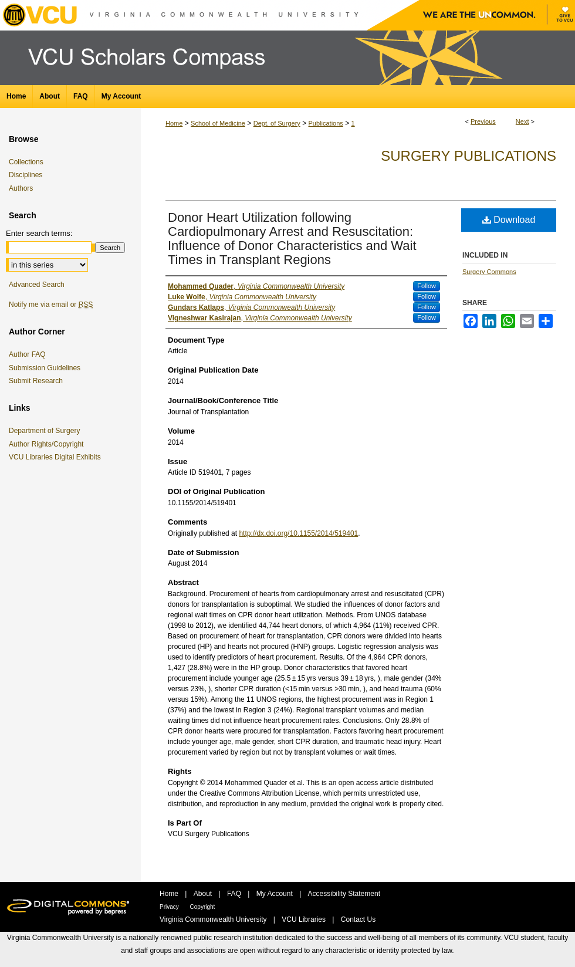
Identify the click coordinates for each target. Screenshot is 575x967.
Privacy (170, 907)
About (204, 894)
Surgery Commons (489, 271)
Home (173, 123)
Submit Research (36, 381)
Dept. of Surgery (276, 123)
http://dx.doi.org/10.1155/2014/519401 (298, 533)
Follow (426, 285)
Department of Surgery (46, 431)
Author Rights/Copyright (48, 444)
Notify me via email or (51, 304)
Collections (26, 162)
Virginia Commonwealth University (214, 919)
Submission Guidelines (44, 368)
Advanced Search (37, 284)
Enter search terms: (39, 233)
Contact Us (358, 919)
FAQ (235, 894)
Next (522, 121)
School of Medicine (218, 123)
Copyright (202, 907)
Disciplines (25, 175)
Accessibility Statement (344, 894)
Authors (21, 188)
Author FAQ (27, 354)
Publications (326, 123)
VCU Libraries (304, 919)
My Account (275, 894)
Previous (483, 121)
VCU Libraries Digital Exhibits (57, 457)
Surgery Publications (468, 156)
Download (509, 220)
